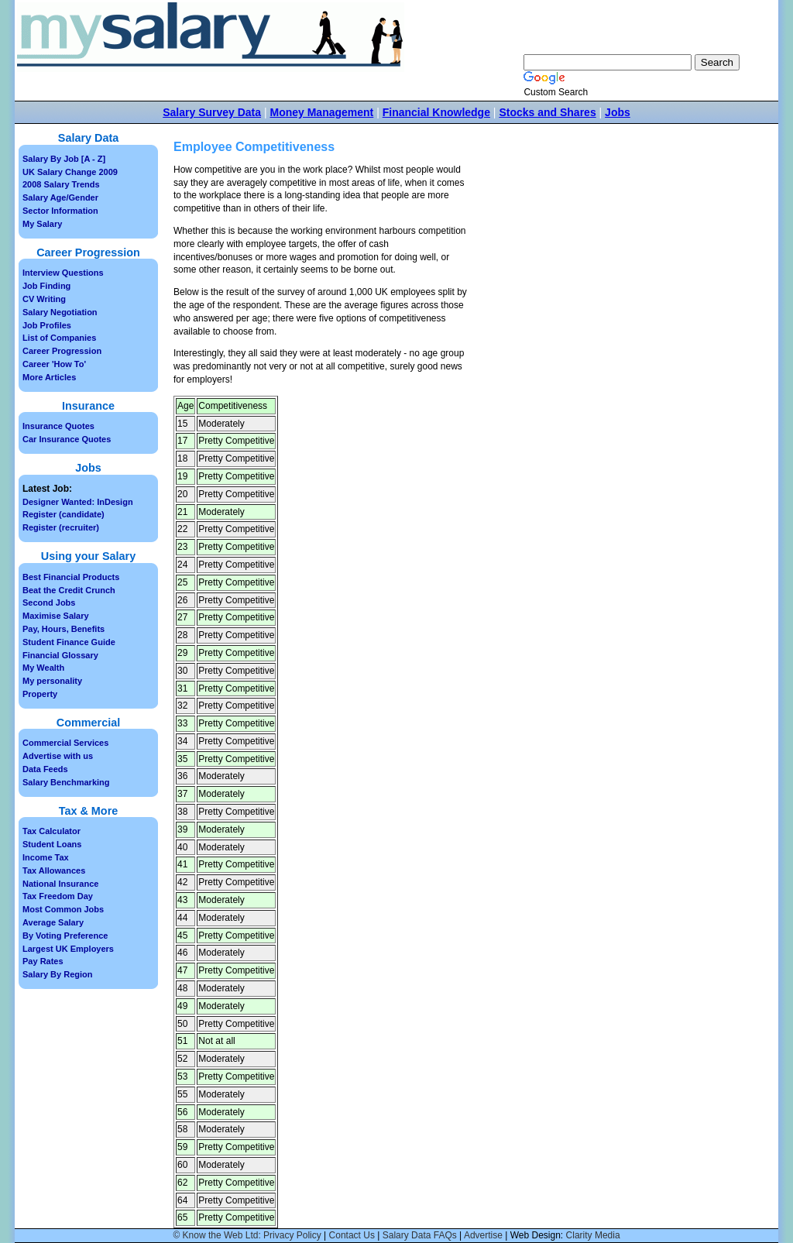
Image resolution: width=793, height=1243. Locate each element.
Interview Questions (63, 272)
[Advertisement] (604, 279)
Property (39, 694)
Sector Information (60, 210)
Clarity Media (593, 1235)
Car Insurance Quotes (66, 439)
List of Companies (59, 337)
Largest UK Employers (68, 948)
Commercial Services (65, 742)
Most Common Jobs (63, 909)
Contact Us (352, 1235)
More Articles (49, 377)
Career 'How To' (54, 364)
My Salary (42, 223)
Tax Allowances (53, 870)
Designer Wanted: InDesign (77, 501)
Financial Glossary (60, 655)
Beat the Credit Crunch (68, 590)
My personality (52, 680)
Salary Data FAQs (420, 1235)
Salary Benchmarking (66, 782)
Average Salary (53, 922)
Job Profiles (46, 325)
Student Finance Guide (68, 642)
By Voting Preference (65, 935)
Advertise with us (57, 756)
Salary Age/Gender (60, 197)
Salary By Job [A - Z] (63, 158)
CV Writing (44, 299)
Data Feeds (45, 769)
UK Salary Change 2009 (70, 172)
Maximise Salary (55, 615)
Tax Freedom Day (57, 896)
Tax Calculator (51, 831)
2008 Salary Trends (61, 184)
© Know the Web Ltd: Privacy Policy (247, 1235)
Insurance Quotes (58, 426)
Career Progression (61, 350)
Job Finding (46, 285)
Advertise (483, 1235)
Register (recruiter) (60, 527)
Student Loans (51, 844)
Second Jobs (48, 602)
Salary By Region (57, 974)
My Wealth (43, 667)
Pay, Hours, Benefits (63, 629)
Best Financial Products (70, 577)
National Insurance (60, 883)
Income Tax (45, 857)
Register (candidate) (63, 514)
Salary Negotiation (60, 312)
